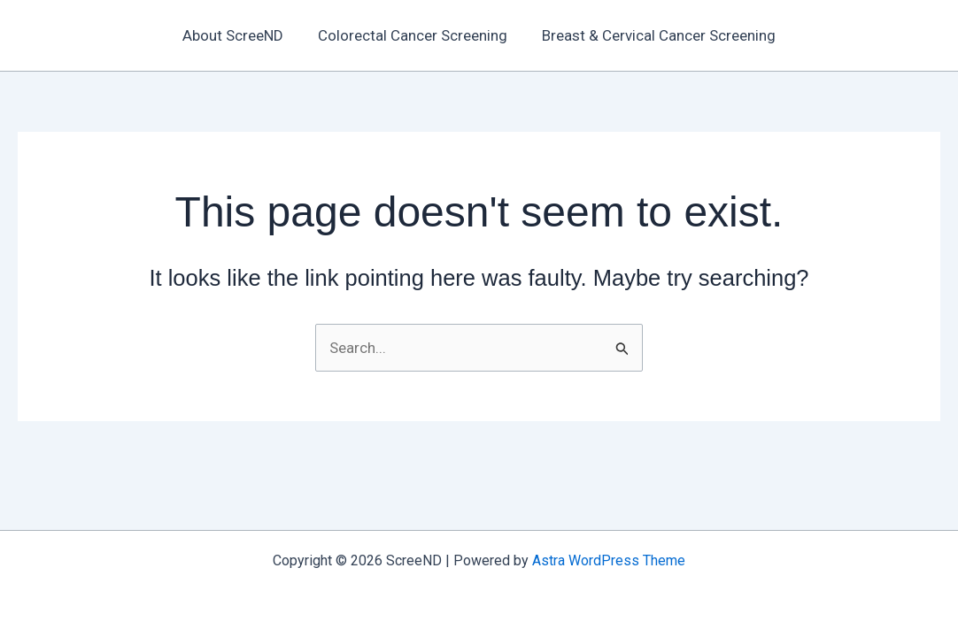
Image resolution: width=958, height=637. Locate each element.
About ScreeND (237, 35)
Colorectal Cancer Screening (412, 35)
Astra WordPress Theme (608, 560)
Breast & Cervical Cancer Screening (654, 35)
